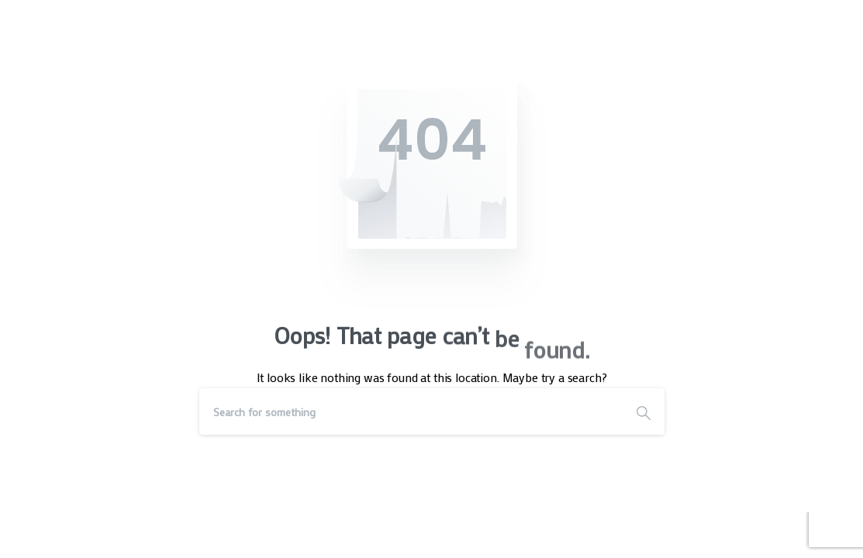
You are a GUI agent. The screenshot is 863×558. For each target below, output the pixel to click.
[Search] (411, 411)
